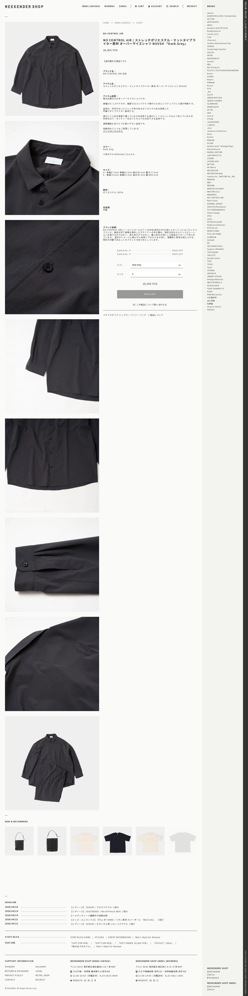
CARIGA (210, 46)
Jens (209, 128)
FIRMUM (211, 82)
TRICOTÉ (211, 255)
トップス (123, 315)
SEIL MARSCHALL (215, 246)
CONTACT (10, 980)
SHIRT (139, 23)
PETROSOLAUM (214, 221)
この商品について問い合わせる (150, 304)
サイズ (120, 274)
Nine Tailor (212, 200)
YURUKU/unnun (214, 294)
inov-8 (210, 115)
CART (139, 6)
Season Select (214, 306)
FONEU (210, 76)
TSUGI (210, 264)
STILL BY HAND (214, 233)
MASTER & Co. (213, 191)
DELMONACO (213, 58)
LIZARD (210, 158)
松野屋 (210, 303)
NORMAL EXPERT (215, 203)
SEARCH (172, 6)
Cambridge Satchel (216, 49)
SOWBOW (211, 237)
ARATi (210, 25)
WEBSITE (76, 980)
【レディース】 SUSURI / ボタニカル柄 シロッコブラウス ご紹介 (102, 923)
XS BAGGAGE (213, 285)
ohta (209, 215)
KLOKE (210, 143)
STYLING (99, 937)
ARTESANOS (213, 21)
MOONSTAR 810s (215, 173)
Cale (209, 37)
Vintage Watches (215, 279)
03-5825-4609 (109, 976)
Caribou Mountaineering (219, 43)
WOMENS (109, 6)
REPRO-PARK (213, 230)
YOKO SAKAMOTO (215, 288)
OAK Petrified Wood (216, 206)
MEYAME (211, 185)
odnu (209, 218)
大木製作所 (212, 297)
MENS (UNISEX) (91, 6)
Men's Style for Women (147, 937)
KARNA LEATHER (214, 152)
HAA (209, 112)
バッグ (143, 315)
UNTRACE (211, 273)
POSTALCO (212, 227)
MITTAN (210, 164)
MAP (112, 967)
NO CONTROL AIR (113, 33)
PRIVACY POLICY (14, 975)
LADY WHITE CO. (214, 155)
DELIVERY (41, 967)
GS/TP (210, 94)
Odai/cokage (213, 212)
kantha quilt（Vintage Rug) (220, 146)
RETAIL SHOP (43, 975)
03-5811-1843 (174, 976)
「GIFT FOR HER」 (103, 943)
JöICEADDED (213, 122)
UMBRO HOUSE (214, 276)
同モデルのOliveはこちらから (120, 154)
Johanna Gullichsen (217, 131)
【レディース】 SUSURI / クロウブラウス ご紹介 (94, 907)
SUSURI (210, 240)
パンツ (133, 315)
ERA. (209, 64)
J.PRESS (211, 125)
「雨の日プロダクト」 (81, 946)
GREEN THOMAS (214, 100)
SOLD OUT (150, 294)
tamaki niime (213, 258)
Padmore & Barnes (216, 224)
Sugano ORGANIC (215, 249)
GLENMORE (212, 103)
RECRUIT (192, 6)
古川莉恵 (211, 300)
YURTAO (211, 309)
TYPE (209, 261)
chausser (211, 40)
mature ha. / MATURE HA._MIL (221, 176)
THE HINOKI (212, 252)
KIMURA (211, 140)
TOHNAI (211, 270)
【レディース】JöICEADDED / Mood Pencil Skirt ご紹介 (99, 911)
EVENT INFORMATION (119, 937)
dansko (210, 52)
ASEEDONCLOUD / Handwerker (222, 15)
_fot (209, 91)
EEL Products (213, 67)
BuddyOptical (214, 31)
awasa (210, 12)
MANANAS (212, 194)
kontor (210, 137)
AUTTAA (211, 18)
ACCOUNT (155, 6)
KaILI (209, 134)
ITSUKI (210, 118)
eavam (210, 61)
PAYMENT (10, 967)
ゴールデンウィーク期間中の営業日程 (89, 915)
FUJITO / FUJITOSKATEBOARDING (223, 70)
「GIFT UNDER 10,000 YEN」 (133, 943)
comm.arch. (213, 34)
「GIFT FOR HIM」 (79, 943)
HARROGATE (213, 106)
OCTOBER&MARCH (216, 209)
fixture (210, 79)
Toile (209, 267)
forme (210, 73)
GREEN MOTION (214, 97)
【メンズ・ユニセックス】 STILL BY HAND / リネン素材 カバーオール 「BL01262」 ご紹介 (117, 919)
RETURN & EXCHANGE (17, 971)
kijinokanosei (213, 149)
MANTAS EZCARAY (215, 188)
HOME (106, 23)
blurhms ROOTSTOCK (217, 28)
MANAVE (211, 179)
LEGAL (39, 971)
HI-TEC (210, 109)
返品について (156, 315)
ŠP (208, 243)
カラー (120, 265)
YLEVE (210, 291)
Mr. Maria (211, 167)
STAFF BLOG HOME (80, 937)
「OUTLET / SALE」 (163, 943)
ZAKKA (123, 6)
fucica (210, 85)
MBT (209, 182)
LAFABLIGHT (213, 161)
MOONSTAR (212, 170)
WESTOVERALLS (214, 282)
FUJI (209, 88)
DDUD (210, 55)
